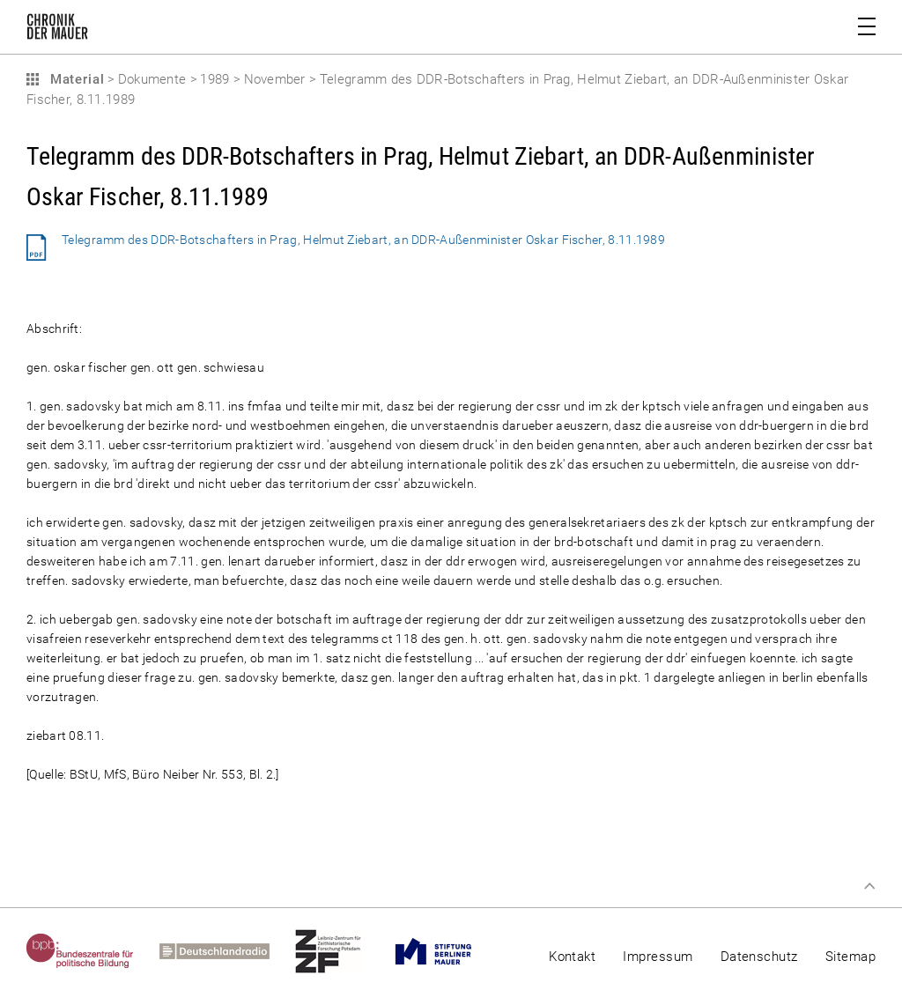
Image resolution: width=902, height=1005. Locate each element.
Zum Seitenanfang (869, 886)
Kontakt (572, 956)
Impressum (657, 956)
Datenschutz (759, 956)
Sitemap (850, 956)
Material (75, 79)
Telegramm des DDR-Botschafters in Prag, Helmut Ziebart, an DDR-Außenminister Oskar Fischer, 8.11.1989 (363, 240)
